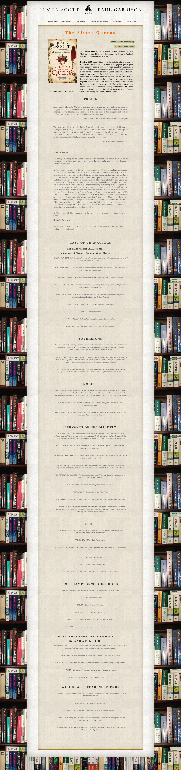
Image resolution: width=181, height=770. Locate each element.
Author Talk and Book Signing (122, 42)
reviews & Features (99, 22)
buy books (131, 22)
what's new (81, 22)
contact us (117, 22)
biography (53, 22)
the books (66, 22)
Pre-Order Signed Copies (124, 46)
